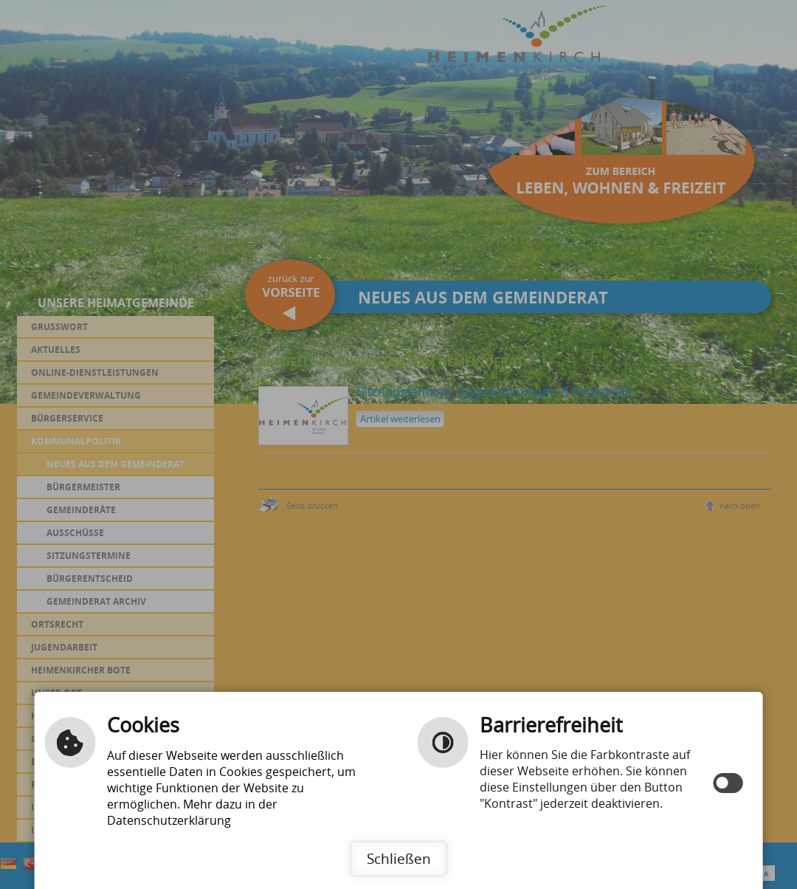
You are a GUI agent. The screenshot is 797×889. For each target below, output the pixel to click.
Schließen (399, 858)
